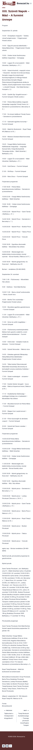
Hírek (3, 7)
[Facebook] (3, 745)
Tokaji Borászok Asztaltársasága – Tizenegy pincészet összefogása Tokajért (23, 717)
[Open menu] (30, 3)
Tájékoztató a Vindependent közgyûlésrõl (9, 714)
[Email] (7, 745)
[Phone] (10, 745)
